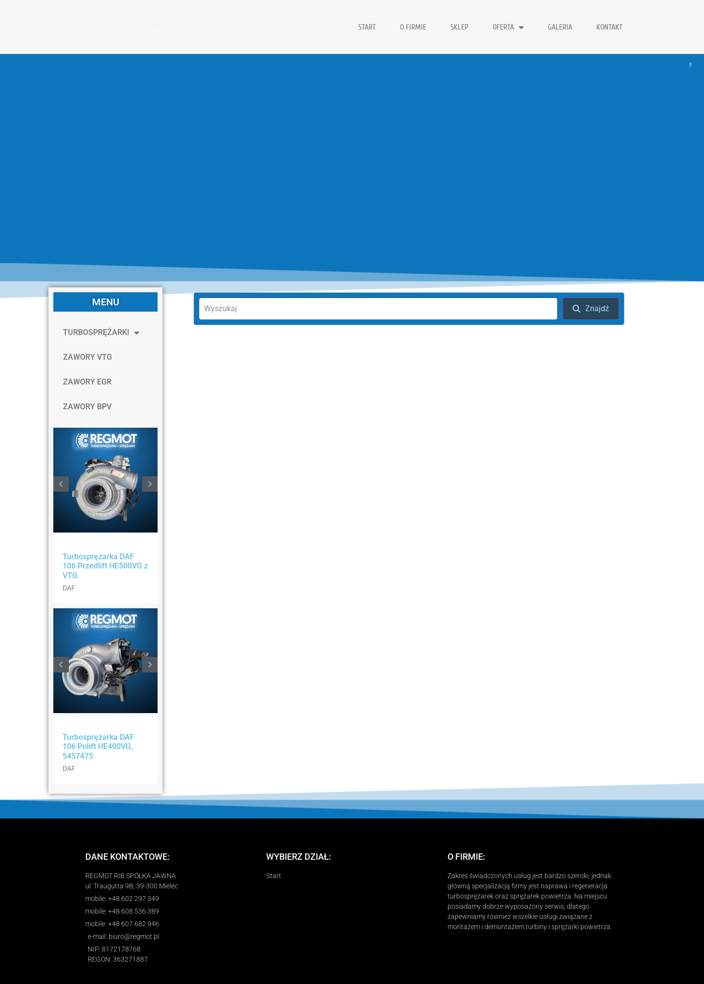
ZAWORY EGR (87, 381)
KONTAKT (609, 27)
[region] (352, 158)
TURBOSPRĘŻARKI (101, 332)
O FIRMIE (413, 27)
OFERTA (508, 27)
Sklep (459, 27)
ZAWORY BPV (87, 406)
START (367, 27)
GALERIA (560, 27)
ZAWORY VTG (87, 357)
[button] (61, 484)
